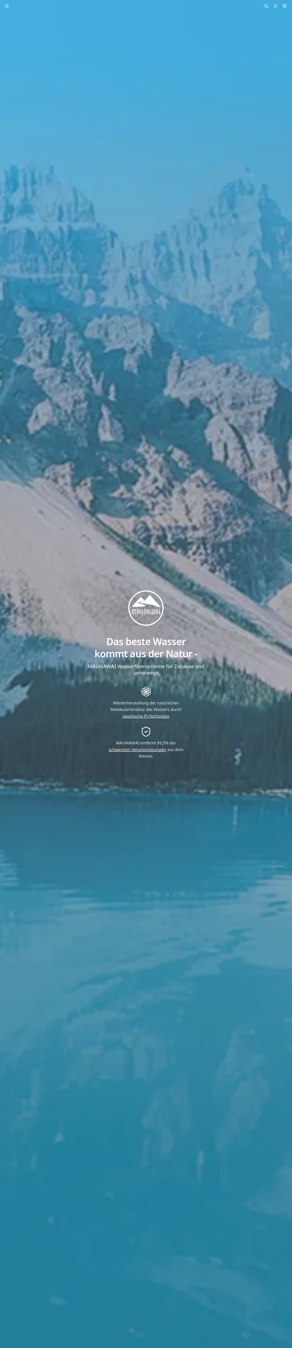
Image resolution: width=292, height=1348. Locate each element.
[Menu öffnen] (7, 6)
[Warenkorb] (285, 6)
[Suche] (266, 6)
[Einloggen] (275, 6)
